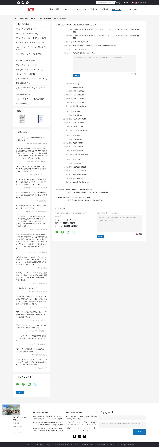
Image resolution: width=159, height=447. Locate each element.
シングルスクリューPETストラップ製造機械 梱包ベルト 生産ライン (82, 418)
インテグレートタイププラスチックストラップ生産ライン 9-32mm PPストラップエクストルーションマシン (82, 423)
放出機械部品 (21, 94)
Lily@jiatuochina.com (80, 106)
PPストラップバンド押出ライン (28, 38)
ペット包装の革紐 (23, 61)
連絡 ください (116, 9)
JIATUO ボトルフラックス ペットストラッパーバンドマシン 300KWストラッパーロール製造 (82, 429)
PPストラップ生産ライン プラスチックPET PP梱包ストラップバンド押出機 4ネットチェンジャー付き (49, 418)
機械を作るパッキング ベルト (27, 70)
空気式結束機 (21, 103)
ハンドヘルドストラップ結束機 (28, 99)
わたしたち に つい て (79, 9)
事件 (135, 9)
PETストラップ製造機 (24, 34)
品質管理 (105, 9)
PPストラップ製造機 (24, 29)
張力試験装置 (21, 83)
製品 (57, 9)
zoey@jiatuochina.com (81, 182)
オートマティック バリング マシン (29, 54)
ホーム (15, 18)
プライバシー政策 (32, 445)
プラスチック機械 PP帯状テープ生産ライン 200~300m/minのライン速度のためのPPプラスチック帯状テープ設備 (48, 424)
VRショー (65, 9)
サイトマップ (18, 432)
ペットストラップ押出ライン (27, 43)
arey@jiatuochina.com (80, 130)
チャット (127, 2)
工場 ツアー (95, 9)
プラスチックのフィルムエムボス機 (30, 79)
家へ (51, 9)
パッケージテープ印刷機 (25, 74)
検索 (117, 2)
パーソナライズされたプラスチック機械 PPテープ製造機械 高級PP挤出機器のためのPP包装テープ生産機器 (48, 430)
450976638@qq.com (80, 154)
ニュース (128, 9)
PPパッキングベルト (24, 65)
